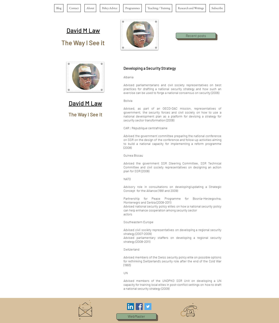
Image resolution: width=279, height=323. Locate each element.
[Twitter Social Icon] (147, 306)
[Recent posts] (196, 36)
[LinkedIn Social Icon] (130, 306)
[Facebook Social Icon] (139, 306)
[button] (83, 30)
